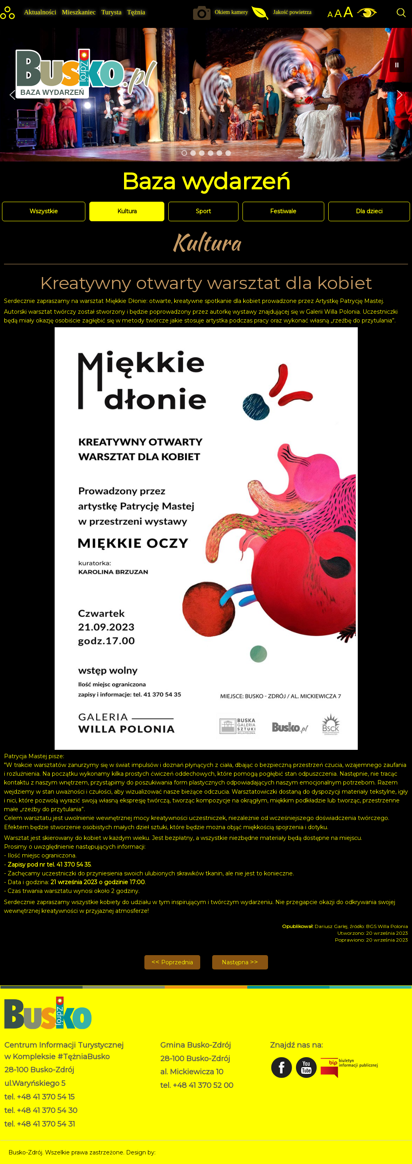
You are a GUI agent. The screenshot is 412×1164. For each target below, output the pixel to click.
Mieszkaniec (79, 12)
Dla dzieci (369, 211)
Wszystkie (44, 211)
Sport (203, 211)
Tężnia (136, 12)
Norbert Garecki (179, 1152)
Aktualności (40, 12)
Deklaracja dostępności (192, 1105)
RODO (169, 1097)
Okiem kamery (231, 12)
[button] (399, 94)
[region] (206, 94)
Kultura (127, 211)
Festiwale (283, 211)
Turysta (111, 12)
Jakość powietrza (292, 12)
